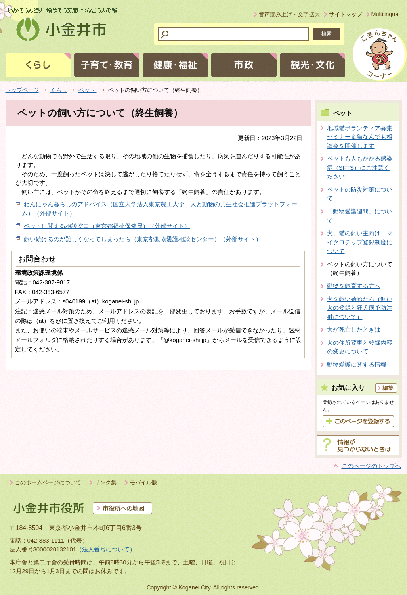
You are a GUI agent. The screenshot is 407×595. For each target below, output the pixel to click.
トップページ (22, 90)
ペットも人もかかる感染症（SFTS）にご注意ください (359, 167)
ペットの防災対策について (359, 194)
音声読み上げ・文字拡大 (289, 14)
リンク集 (105, 482)
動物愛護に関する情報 (356, 364)
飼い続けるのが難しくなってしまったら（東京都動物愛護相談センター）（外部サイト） (143, 239)
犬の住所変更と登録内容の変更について (359, 347)
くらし (58, 90)
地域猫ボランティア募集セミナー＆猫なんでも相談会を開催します (359, 137)
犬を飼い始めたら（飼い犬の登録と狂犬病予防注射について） (359, 308)
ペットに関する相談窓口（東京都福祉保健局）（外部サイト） (107, 226)
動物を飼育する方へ (353, 285)
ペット (87, 90)
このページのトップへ (371, 466)
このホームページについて (48, 482)
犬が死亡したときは (353, 329)
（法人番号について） (106, 549)
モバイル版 (143, 482)
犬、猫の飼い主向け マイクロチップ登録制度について (359, 242)
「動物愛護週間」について (359, 216)
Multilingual (385, 14)
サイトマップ (345, 14)
